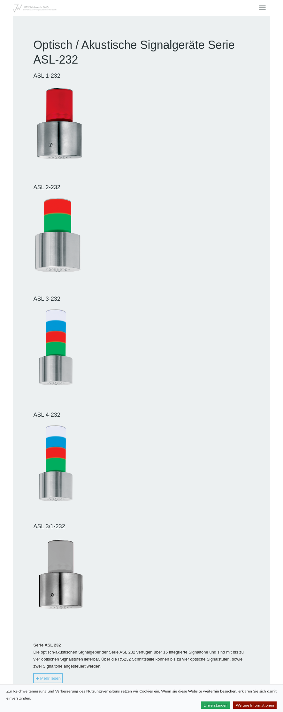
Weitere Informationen (255, 705)
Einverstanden (215, 705)
